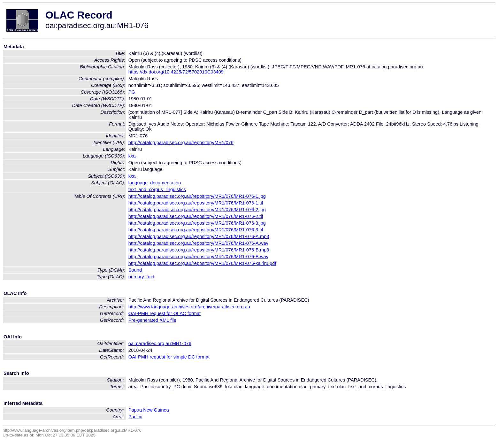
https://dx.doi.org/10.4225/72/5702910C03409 (176, 71)
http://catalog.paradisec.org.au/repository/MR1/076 (181, 142)
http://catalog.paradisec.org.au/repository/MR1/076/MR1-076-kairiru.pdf (202, 263)
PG (131, 92)
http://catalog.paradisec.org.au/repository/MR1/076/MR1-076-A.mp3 (198, 236)
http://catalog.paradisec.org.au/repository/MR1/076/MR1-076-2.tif (195, 216)
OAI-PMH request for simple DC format (169, 356)
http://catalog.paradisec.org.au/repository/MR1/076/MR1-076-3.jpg (197, 223)
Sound (135, 270)
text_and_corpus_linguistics (157, 189)
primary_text (141, 276)
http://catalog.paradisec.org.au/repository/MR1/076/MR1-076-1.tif (195, 202)
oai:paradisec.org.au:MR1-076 (159, 343)
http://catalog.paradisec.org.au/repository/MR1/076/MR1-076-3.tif (195, 229)
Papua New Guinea (148, 410)
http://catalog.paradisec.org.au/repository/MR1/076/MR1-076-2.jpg (197, 209)
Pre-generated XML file (152, 320)
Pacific (135, 416)
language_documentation (154, 182)
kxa (132, 155)
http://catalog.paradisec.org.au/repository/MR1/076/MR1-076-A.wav (198, 243)
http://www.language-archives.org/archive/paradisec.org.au (189, 306)
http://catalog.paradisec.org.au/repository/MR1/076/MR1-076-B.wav (198, 256)
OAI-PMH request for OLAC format (164, 313)
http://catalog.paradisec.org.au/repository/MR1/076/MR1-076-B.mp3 (198, 249)
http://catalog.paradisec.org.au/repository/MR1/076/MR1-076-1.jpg (197, 196)
